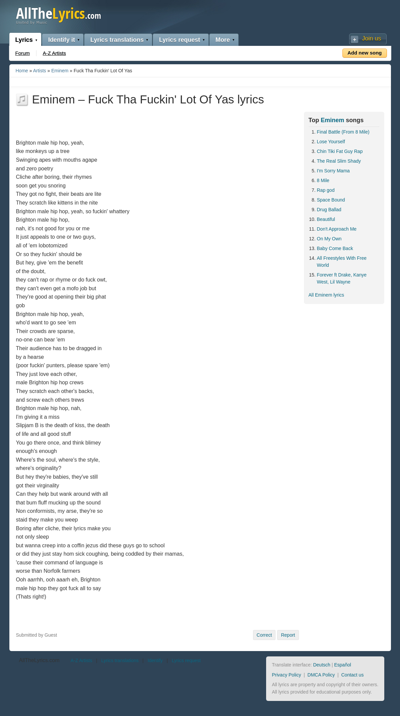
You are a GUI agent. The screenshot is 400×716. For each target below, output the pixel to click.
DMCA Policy (321, 675)
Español (342, 664)
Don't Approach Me (337, 229)
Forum (22, 53)
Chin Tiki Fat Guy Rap (340, 151)
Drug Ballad (329, 209)
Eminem (59, 70)
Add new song (364, 53)
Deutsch (321, 664)
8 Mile (323, 180)
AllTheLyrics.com (39, 660)
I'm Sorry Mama (333, 170)
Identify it (61, 39)
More (223, 39)
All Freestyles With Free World (342, 261)
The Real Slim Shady (339, 161)
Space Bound (331, 200)
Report (288, 635)
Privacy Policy (286, 675)
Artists (39, 70)
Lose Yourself (331, 141)
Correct (264, 635)
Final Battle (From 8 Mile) (343, 132)
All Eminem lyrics (326, 295)
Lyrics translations (117, 39)
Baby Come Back (335, 248)
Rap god (326, 190)
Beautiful (326, 219)
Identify (155, 660)
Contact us (352, 675)
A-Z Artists (54, 53)
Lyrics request (179, 39)
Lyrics (24, 39)
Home (22, 70)
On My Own (329, 238)
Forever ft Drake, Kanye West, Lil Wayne (342, 278)
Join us (371, 38)
